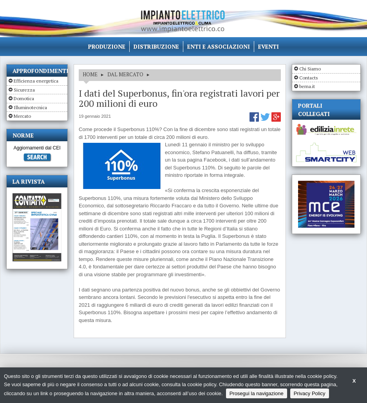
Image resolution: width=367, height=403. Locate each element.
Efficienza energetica (36, 81)
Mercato (22, 116)
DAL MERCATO (125, 74)
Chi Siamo (310, 69)
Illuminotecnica (30, 107)
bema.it (307, 86)
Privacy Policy (309, 393)
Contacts (308, 78)
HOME (90, 74)
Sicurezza (24, 90)
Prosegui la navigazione (257, 393)
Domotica (24, 98)
